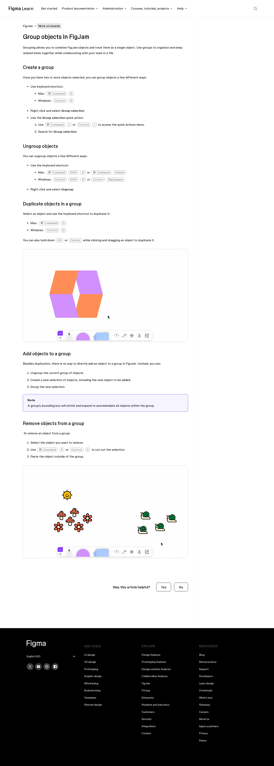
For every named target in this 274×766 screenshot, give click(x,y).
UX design (90, 661)
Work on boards (49, 26)
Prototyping (91, 669)
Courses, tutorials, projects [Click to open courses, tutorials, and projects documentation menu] (150, 8)
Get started (49, 8)
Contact (146, 733)
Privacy (203, 733)
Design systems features (156, 669)
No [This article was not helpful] (181, 587)
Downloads (205, 690)
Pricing (146, 690)
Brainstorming (92, 690)
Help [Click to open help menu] (180, 8)
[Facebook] (55, 666)
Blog (202, 654)
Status (203, 740)
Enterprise (148, 697)
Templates (90, 697)
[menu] (51, 656)
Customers (148, 711)
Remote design (93, 704)
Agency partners (208, 726)
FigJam (28, 26)
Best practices (208, 661)
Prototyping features (154, 661)
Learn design (206, 683)
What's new (206, 697)
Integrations (149, 726)
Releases (204, 704)
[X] (30, 666)
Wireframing (91, 683)
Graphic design (93, 676)
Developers (206, 676)
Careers (204, 711)
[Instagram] (46, 666)
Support (204, 669)
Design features (151, 654)
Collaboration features (155, 676)
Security (146, 718)
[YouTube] (38, 666)
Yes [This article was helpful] (163, 587)
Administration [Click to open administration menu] (113, 8)
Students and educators (156, 704)
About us (204, 718)
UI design (89, 654)
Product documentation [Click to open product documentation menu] (78, 8)
